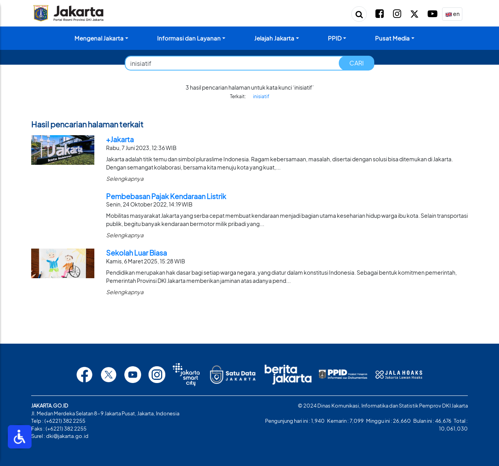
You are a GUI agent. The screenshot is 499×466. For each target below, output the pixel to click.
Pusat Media (392, 38)
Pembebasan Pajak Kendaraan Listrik (166, 196)
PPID (335, 38)
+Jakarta (120, 139)
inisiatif (261, 96)
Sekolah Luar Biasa (136, 252)
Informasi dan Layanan (189, 38)
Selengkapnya (124, 178)
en (452, 14)
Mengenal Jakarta (99, 38)
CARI (356, 63)
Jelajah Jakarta (274, 38)
